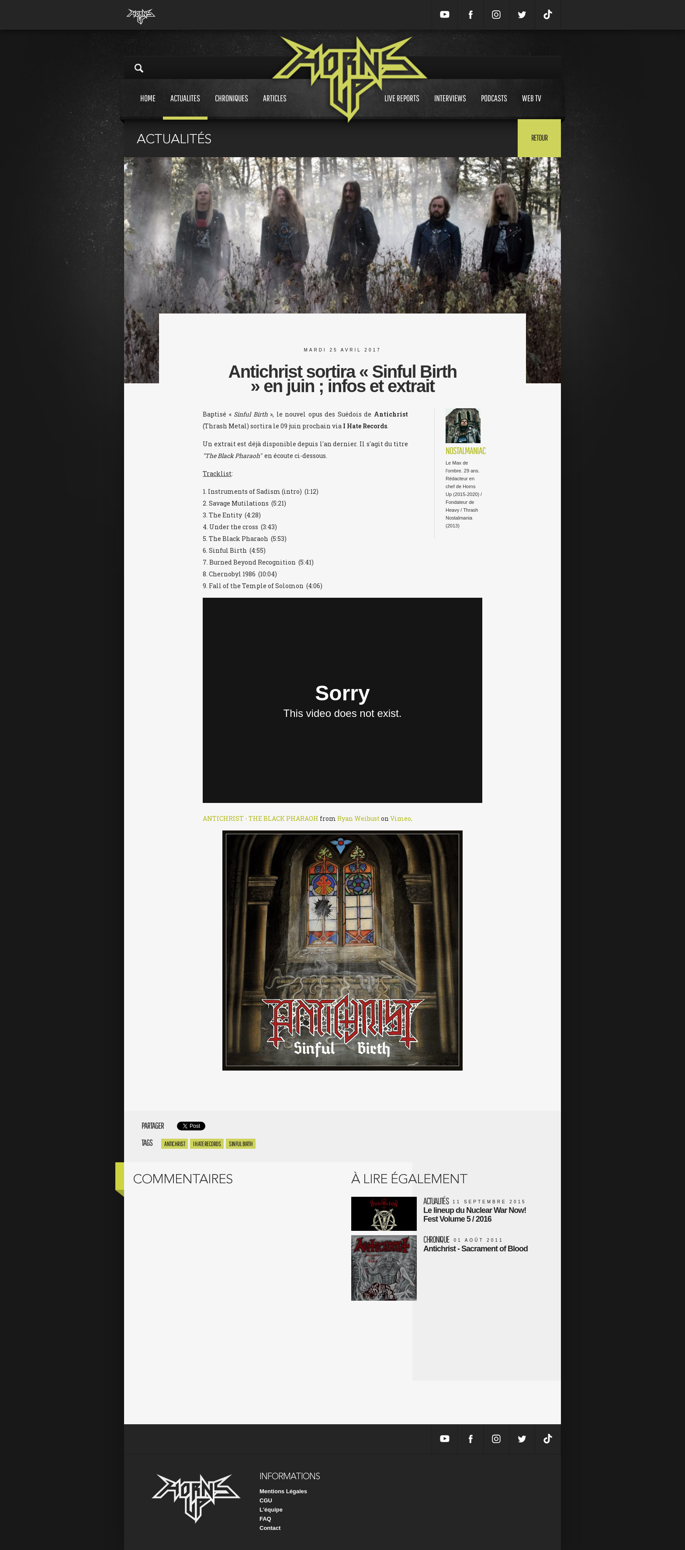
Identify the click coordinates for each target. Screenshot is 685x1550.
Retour (539, 137)
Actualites (185, 106)
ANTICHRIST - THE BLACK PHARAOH (260, 818)
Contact (269, 1528)
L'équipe (271, 1509)
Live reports (402, 106)
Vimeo (400, 818)
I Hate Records (207, 1143)
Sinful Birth (241, 1143)
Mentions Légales (283, 1491)
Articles (275, 106)
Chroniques (232, 106)
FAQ (265, 1519)
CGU (265, 1500)
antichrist (174, 1143)
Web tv (532, 106)
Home (148, 106)
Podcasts (494, 106)
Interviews (450, 106)
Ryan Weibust (358, 818)
